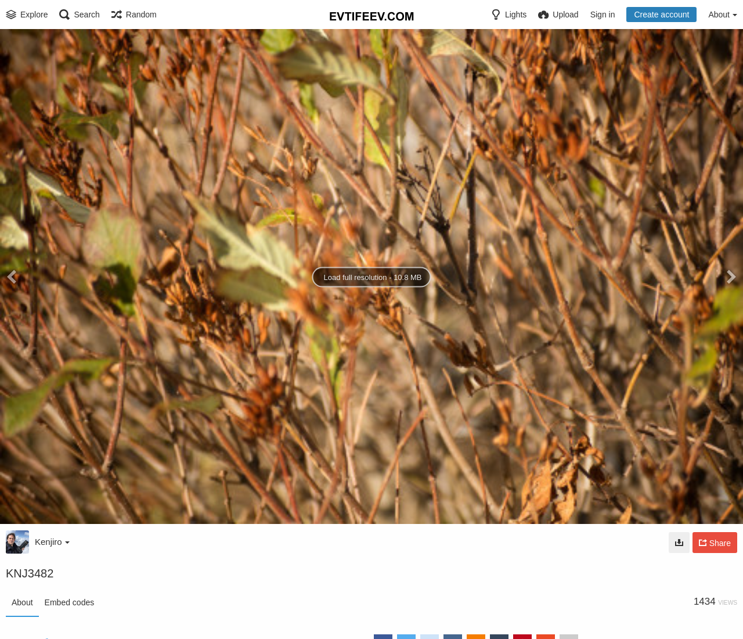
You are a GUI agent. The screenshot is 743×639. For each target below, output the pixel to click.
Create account (661, 14)
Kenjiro (52, 542)
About (22, 602)
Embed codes (70, 602)
